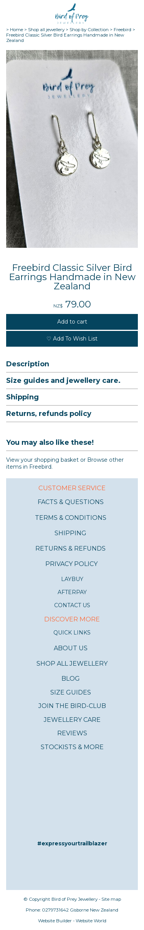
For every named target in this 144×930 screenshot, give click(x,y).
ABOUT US (71, 648)
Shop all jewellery (46, 29)
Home (16, 29)
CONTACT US (72, 605)
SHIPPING (70, 533)
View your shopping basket (42, 459)
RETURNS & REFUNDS (70, 548)
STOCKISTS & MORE (72, 747)
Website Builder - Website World (72, 920)
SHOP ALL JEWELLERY (72, 663)
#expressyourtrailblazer (72, 843)
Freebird (122, 29)
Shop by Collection (89, 29)
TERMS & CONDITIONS (70, 517)
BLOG (70, 678)
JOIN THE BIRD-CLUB (72, 706)
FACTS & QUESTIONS (71, 502)
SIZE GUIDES (70, 692)
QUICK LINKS (72, 632)
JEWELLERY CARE (72, 719)
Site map (111, 899)
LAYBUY (72, 579)
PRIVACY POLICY (71, 564)
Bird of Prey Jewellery (74, 899)
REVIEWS (72, 733)
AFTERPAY (72, 592)
